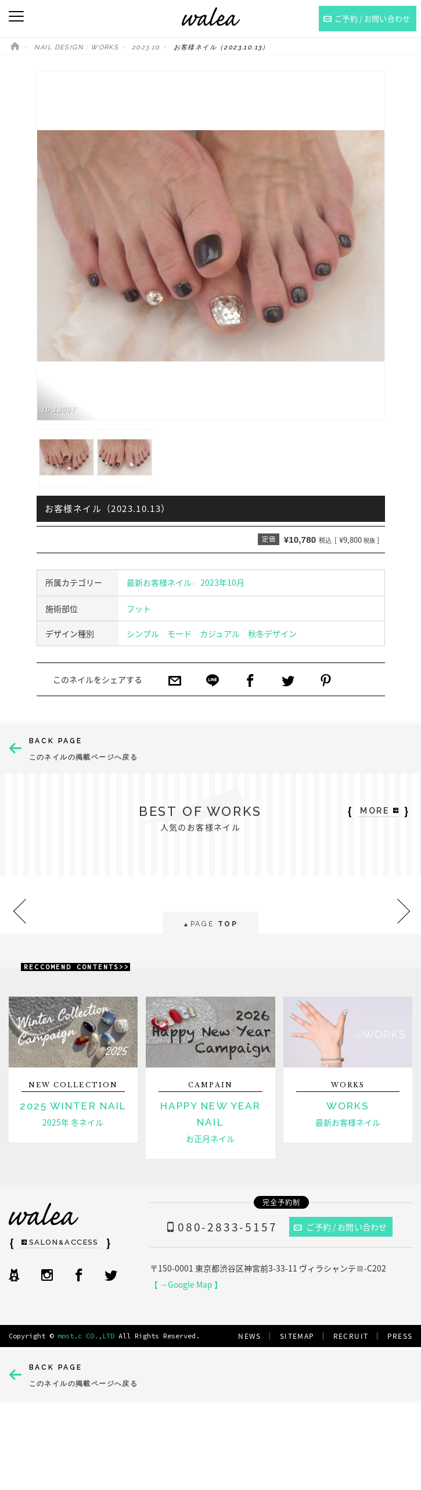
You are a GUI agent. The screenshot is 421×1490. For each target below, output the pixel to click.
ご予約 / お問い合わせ (340, 1227)
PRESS (400, 1336)
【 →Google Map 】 (186, 1284)
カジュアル (220, 633)
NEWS (249, 1336)
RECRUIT (351, 1336)
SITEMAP (297, 1336)
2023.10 (146, 47)
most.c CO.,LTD (85, 1335)
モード (179, 633)
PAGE (210, 925)
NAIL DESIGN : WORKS (76, 47)
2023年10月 (222, 582)
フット (139, 608)
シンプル (143, 633)
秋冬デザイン (272, 633)
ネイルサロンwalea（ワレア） (211, 16)
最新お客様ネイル (159, 582)
